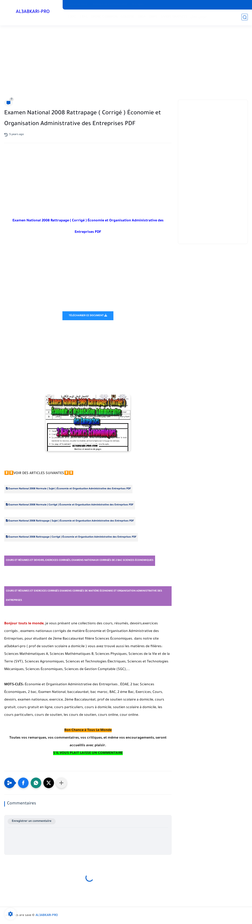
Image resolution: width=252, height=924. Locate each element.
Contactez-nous (77, 4)
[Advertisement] (126, 63)
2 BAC (72, 17)
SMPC (153, 17)
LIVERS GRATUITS (174, 17)
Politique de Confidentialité (110, 4)
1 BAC (84, 17)
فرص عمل (198, 17)
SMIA (142, 17)
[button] (23, 783)
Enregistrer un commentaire (31, 821)
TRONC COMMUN (104, 17)
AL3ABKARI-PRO (33, 12)
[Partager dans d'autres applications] (61, 783)
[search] (244, 17)
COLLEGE (127, 17)
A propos (138, 4)
